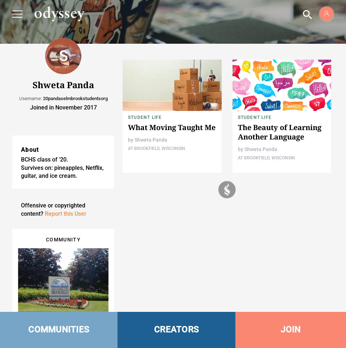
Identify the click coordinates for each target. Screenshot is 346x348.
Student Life (145, 117)
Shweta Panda (150, 140)
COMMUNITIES (58, 330)
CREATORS (176, 330)
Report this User (65, 213)
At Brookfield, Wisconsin (156, 148)
